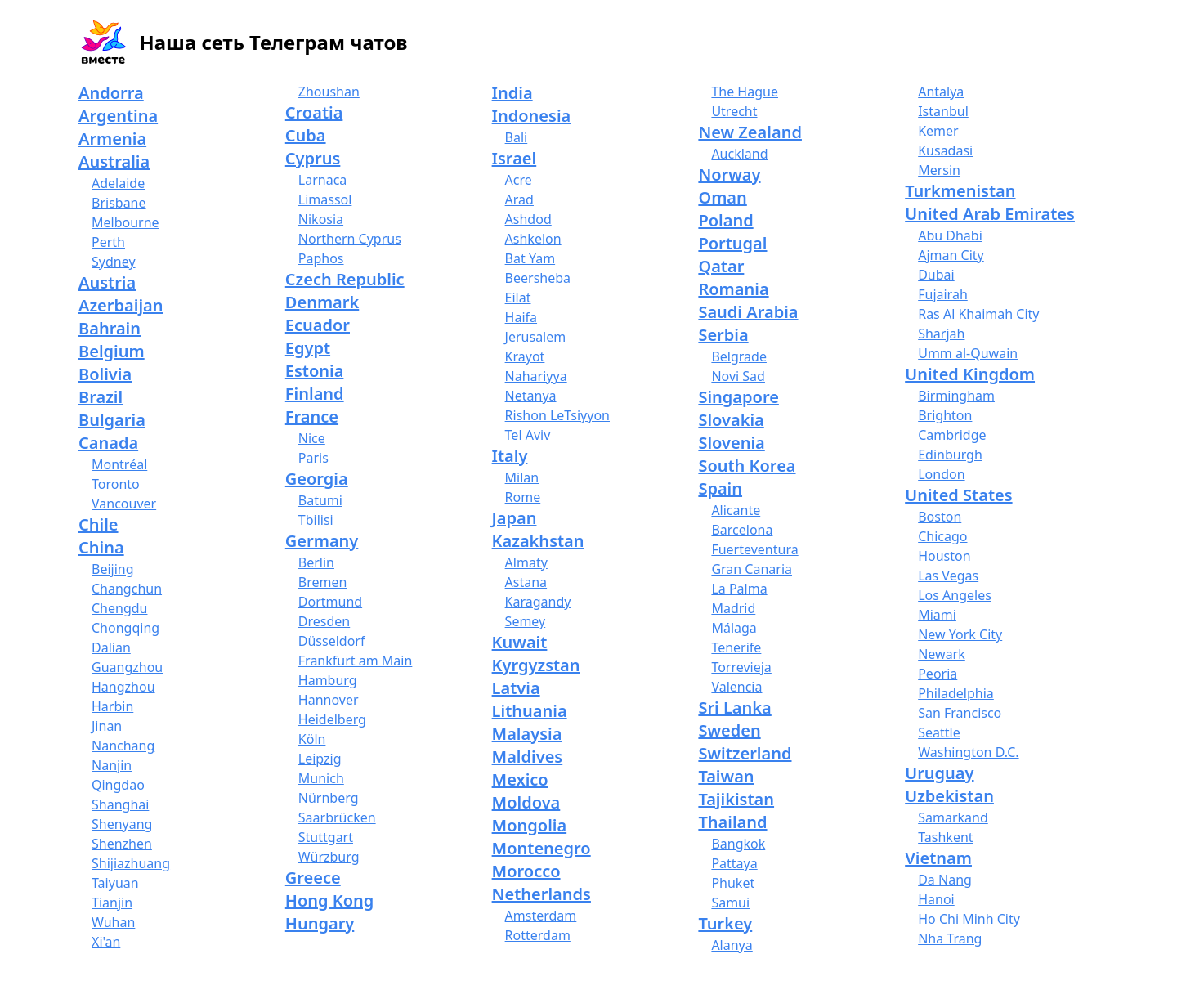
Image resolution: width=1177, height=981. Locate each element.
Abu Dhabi (950, 235)
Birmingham (956, 396)
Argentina (118, 116)
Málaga (733, 628)
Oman (722, 197)
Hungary (320, 923)
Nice (311, 438)
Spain (720, 488)
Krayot (525, 356)
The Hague (744, 92)
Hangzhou (123, 687)
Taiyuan (115, 883)
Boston (939, 517)
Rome (523, 497)
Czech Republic (345, 279)
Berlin (316, 562)
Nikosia (320, 219)
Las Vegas (948, 576)
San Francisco (959, 713)
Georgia (316, 479)
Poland (725, 220)
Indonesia (531, 116)
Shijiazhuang (131, 863)
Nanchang (123, 746)
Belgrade (739, 356)
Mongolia (529, 825)
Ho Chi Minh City (969, 919)
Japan (514, 518)
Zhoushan (329, 92)
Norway (729, 175)
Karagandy (538, 602)
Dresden (324, 621)
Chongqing (125, 628)
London (941, 474)
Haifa (521, 317)
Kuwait (520, 642)
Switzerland (744, 753)
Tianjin (112, 903)
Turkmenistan (960, 191)
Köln (312, 739)
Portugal (732, 243)
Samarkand (953, 817)
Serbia (723, 335)
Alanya (731, 945)
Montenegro (541, 848)
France (311, 416)
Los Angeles (954, 595)
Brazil (100, 397)
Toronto (116, 484)
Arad (519, 199)
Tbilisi (315, 520)
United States (958, 495)
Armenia (112, 139)
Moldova (526, 802)
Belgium (111, 351)
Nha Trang (950, 938)
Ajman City (951, 255)
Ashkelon (533, 239)
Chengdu (119, 608)
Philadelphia (956, 693)
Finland (314, 394)
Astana (526, 582)
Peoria (937, 674)
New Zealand (750, 132)
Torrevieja (741, 667)
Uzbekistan (949, 796)
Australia (114, 161)
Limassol (325, 199)
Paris (313, 458)
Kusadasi (945, 150)
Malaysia (527, 734)
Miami (937, 615)
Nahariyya (536, 376)
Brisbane (119, 203)
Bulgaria (111, 420)
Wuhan (113, 922)
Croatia (314, 112)
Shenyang (122, 824)
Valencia (736, 687)
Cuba (305, 135)
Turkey (725, 923)
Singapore (738, 397)
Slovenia (731, 443)
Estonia (314, 371)
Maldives (527, 757)
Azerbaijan (120, 305)
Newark (941, 654)
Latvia (516, 688)
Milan (522, 477)
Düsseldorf (331, 641)
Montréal (119, 464)
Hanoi (936, 899)
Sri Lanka (734, 708)
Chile (98, 524)
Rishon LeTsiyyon (557, 415)
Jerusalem (535, 337)
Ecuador (317, 325)
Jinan (107, 726)
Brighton (945, 415)
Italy (510, 456)
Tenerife (736, 647)
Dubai (936, 275)
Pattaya (734, 863)
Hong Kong (329, 900)
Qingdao (118, 785)
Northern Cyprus (349, 239)
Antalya (941, 92)
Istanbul (943, 111)
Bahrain (109, 328)
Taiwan (726, 776)
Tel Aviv (528, 435)
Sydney (114, 262)
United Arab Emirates (990, 214)
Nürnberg (328, 798)
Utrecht (734, 111)
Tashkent (945, 837)
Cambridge (952, 435)
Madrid (733, 608)
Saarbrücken (337, 817)
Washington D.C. (968, 752)
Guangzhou (127, 667)
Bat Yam (530, 258)
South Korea (746, 466)
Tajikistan (736, 799)
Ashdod (528, 219)
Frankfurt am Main (355, 661)
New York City (960, 634)
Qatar (721, 266)
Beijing (113, 569)
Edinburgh (950, 455)
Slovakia (730, 420)
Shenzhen (122, 844)
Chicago (942, 536)
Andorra (111, 93)
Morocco (526, 871)
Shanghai (120, 804)
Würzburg (329, 857)
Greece (313, 878)
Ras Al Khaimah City (978, 314)
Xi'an (106, 942)
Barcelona (741, 530)
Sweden (729, 730)
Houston (944, 556)
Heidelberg (332, 719)
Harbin (112, 706)
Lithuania (529, 711)
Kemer (938, 131)
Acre (518, 180)
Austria (107, 282)
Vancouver (124, 504)
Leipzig (320, 759)
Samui (730, 903)
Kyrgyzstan (536, 665)
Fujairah (943, 294)
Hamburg (327, 680)
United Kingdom (970, 374)
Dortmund (330, 602)
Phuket (732, 883)
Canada (108, 443)
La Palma (739, 589)
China (101, 547)
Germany (322, 541)
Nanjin (112, 765)
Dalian (111, 647)
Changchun (127, 589)
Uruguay (939, 773)
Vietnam (938, 858)
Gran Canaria (751, 569)
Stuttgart (325, 837)
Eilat (518, 298)
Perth (108, 242)
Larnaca (322, 180)
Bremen (322, 582)
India (512, 93)
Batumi (320, 500)
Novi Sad (738, 376)
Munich (321, 778)
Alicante (735, 510)
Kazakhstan (538, 541)
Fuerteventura (754, 549)
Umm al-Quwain (968, 353)
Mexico (520, 779)
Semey (525, 621)
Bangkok (738, 844)
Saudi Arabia (748, 312)
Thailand (732, 822)
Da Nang (945, 880)
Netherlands (541, 894)
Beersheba (538, 278)
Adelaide (118, 183)
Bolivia (105, 374)
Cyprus (313, 158)
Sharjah (941, 334)
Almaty (526, 562)
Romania (733, 289)
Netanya (531, 396)
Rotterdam (538, 935)
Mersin (939, 170)
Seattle (939, 732)
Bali (516, 137)
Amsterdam (541, 916)
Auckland (739, 154)
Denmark (322, 302)
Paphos (321, 258)
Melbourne (125, 222)
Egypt (307, 348)
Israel (514, 158)
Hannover (328, 700)
